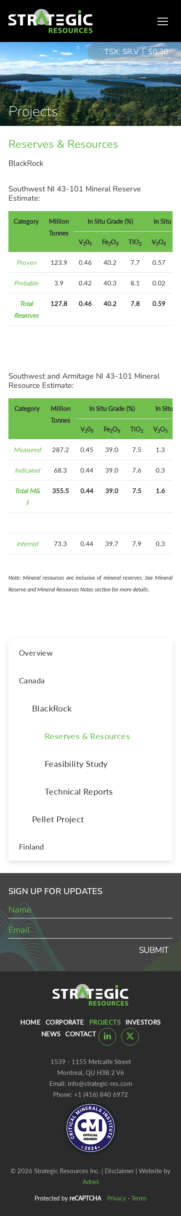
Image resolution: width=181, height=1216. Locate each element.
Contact (80, 1034)
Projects (104, 1022)
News (51, 1034)
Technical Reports (79, 791)
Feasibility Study (76, 763)
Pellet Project (58, 819)
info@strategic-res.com (100, 1083)
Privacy (116, 1198)
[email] (90, 930)
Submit (153, 950)
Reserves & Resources (87, 736)
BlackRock (52, 708)
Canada (32, 680)
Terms (138, 1198)
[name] (90, 910)
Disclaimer (119, 1170)
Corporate (64, 1022)
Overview (36, 652)
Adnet (91, 1181)
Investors (143, 1022)
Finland (31, 846)
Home (30, 1022)
